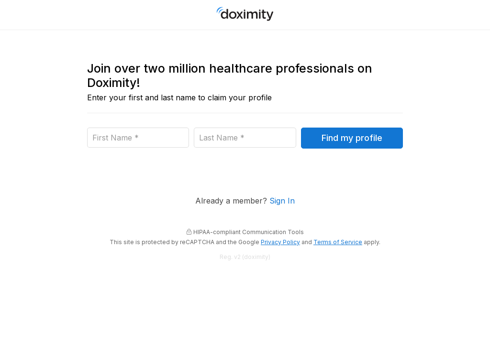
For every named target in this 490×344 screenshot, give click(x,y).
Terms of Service (337, 242)
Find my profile (352, 138)
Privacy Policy (280, 242)
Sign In (282, 200)
